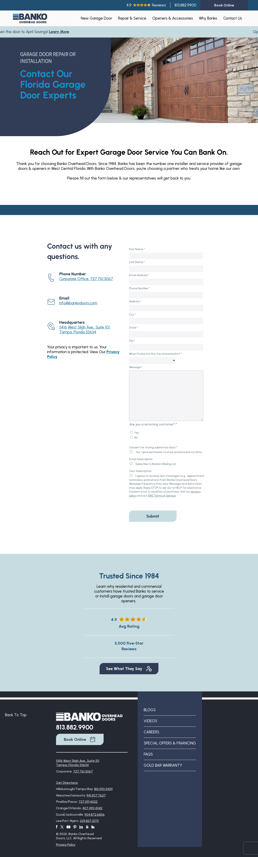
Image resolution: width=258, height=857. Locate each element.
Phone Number (139, 288)
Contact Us (232, 18)
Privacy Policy (65, 845)
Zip (132, 340)
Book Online (80, 739)
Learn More (61, 31)
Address (135, 301)
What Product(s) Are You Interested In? (155, 354)
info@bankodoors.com (78, 303)
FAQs (148, 754)
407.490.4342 (92, 808)
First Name (137, 249)
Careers (151, 732)
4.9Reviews (146, 5)
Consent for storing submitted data (153, 447)
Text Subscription (140, 471)
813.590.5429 (103, 789)
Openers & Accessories (172, 18)
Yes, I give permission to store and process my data (168, 452)
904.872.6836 (94, 814)
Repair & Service (132, 18)
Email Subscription (141, 459)
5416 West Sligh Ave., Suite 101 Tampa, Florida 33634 (85, 329)
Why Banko (208, 18)
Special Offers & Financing (170, 743)
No (136, 437)
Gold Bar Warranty (163, 765)
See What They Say (129, 669)
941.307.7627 (96, 795)
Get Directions (67, 783)
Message (136, 367)
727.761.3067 (83, 771)
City (132, 314)
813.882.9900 (185, 5)
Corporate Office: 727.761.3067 (86, 279)
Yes (136, 432)
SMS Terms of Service (162, 495)
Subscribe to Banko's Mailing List (155, 464)
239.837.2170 (89, 821)
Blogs (150, 710)
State (133, 327)
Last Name (137, 262)
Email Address (139, 275)
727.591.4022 (88, 802)
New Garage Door (96, 18)
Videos (150, 721)
